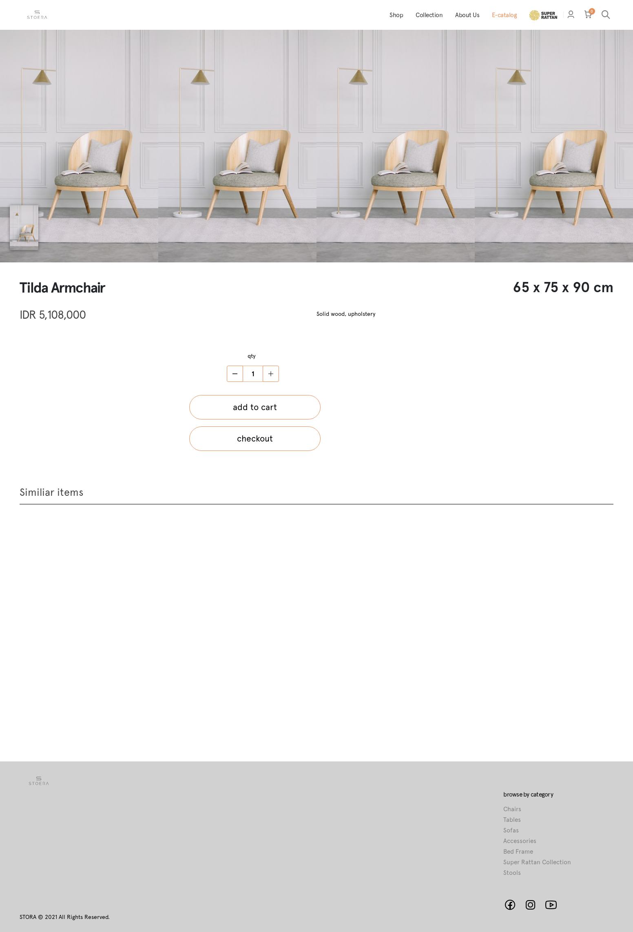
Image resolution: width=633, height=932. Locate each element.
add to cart (255, 407)
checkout (255, 438)
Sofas (511, 830)
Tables (512, 819)
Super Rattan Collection (537, 862)
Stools (512, 873)
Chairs (512, 809)
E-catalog (504, 15)
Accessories (519, 841)
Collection (429, 15)
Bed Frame (518, 851)
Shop (396, 15)
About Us (467, 15)
